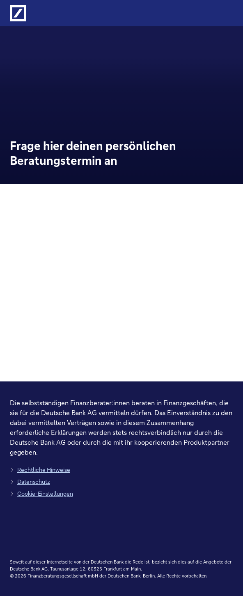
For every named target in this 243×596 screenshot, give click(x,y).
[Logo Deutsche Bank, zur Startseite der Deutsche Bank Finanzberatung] (18, 13)
